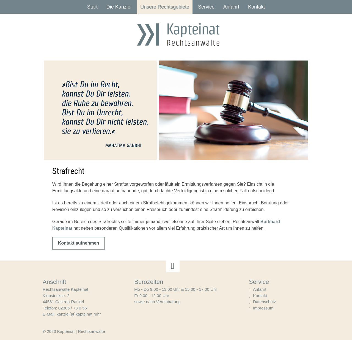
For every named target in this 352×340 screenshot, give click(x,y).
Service (206, 7)
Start (92, 7)
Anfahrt (231, 7)
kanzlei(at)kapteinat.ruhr (79, 314)
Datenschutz (264, 301)
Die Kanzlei (118, 7)
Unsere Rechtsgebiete (164, 7)
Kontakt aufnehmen (78, 243)
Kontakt (256, 7)
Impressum (263, 308)
